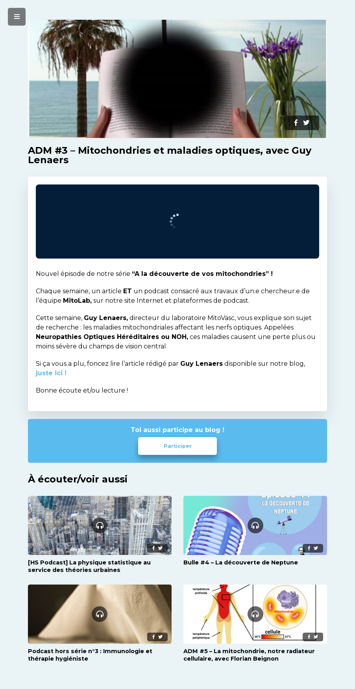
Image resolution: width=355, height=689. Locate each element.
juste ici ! (51, 373)
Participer (178, 446)
